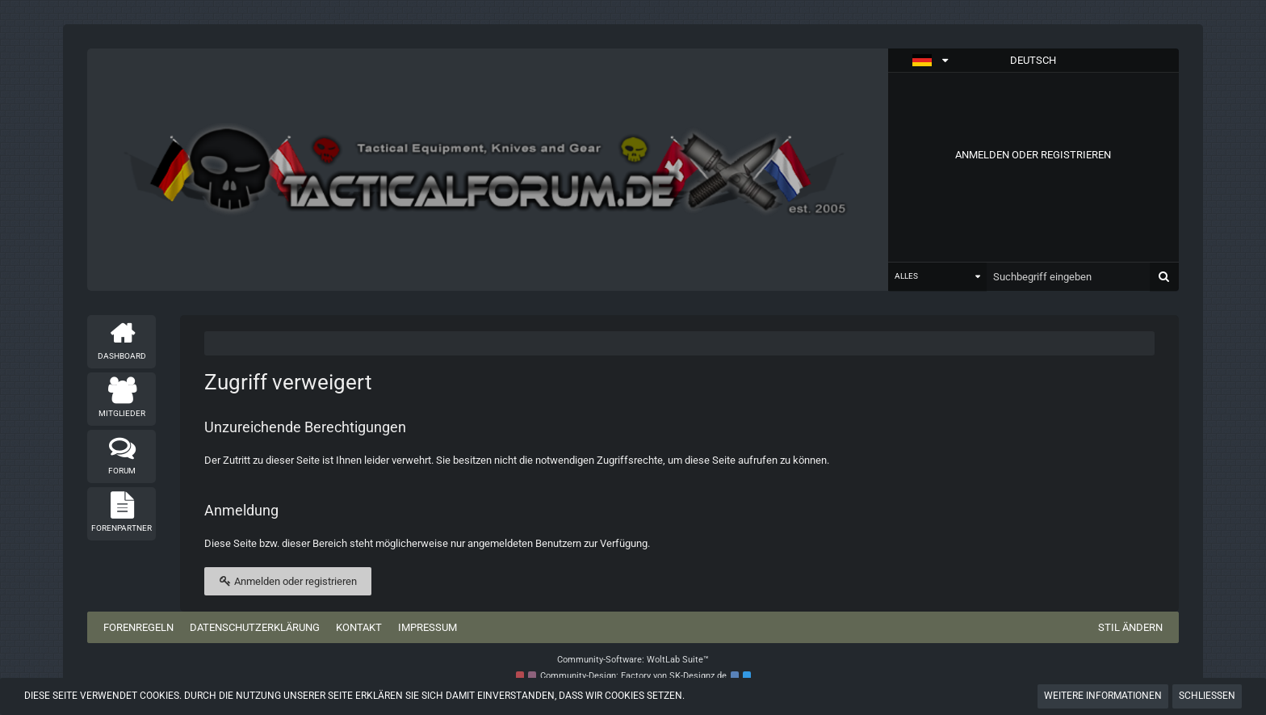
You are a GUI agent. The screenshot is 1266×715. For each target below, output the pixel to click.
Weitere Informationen (1103, 695)
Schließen (1207, 695)
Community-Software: (633, 659)
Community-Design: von (633, 676)
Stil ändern (1130, 627)
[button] (1033, 60)
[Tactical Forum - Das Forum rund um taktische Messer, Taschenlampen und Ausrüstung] (487, 170)
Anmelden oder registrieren (1033, 155)
